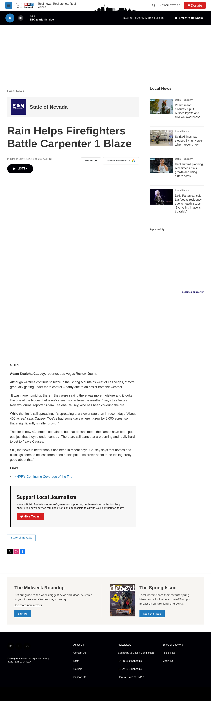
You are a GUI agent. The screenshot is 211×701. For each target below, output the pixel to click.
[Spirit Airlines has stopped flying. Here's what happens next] (161, 138)
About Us (78, 644)
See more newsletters (28, 605)
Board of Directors (173, 644)
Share (91, 160)
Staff (76, 661)
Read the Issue (152, 613)
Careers (77, 669)
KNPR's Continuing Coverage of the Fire (43, 476)
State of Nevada (49, 107)
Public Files (169, 653)
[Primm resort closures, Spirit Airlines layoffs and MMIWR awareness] (161, 106)
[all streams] (189, 18)
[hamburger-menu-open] (8, 5)
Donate (196, 5)
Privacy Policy (42, 658)
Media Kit (168, 661)
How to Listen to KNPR (131, 677)
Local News (15, 91)
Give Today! (30, 516)
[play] (10, 18)
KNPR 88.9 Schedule (130, 661)
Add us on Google (121, 160)
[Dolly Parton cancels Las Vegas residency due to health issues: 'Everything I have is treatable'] (161, 197)
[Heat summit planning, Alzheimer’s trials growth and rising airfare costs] (161, 165)
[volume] (21, 18)
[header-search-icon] (153, 5)
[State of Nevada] (18, 107)
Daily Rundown (184, 99)
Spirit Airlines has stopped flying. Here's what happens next (189, 140)
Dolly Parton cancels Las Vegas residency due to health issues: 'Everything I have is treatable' (188, 203)
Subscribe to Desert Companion (136, 653)
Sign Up (23, 613)
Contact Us (79, 653)
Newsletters (170, 5)
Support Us (79, 677)
